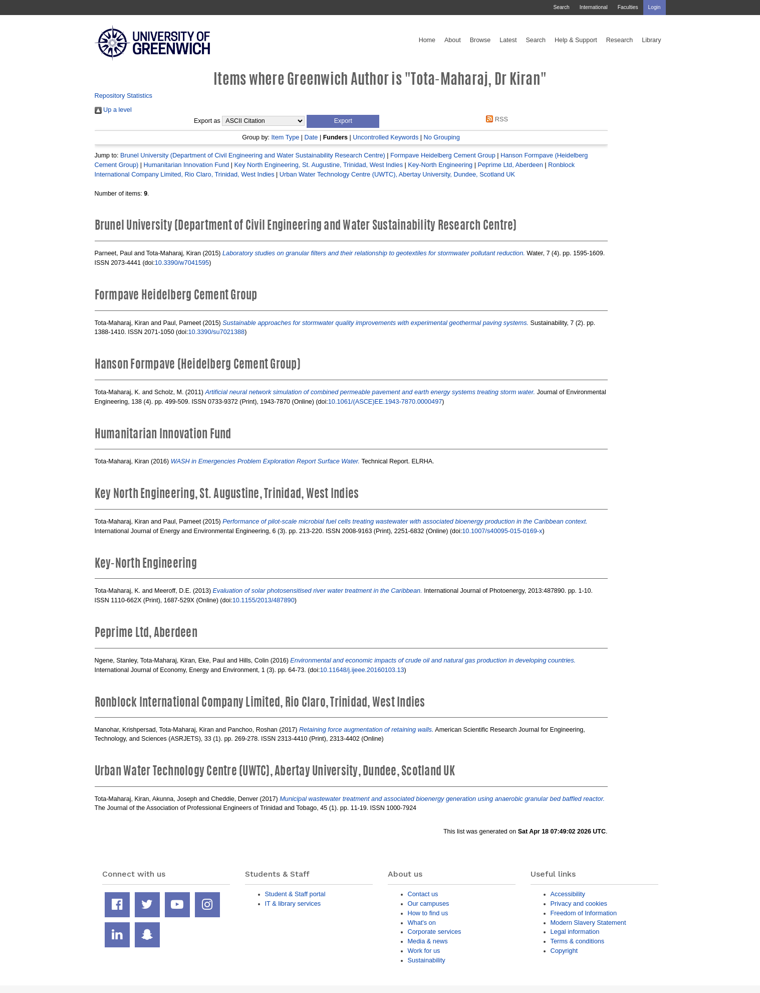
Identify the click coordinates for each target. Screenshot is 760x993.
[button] (343, 121)
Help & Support (576, 40)
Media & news (428, 941)
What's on (422, 922)
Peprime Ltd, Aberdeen (510, 165)
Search (561, 7)
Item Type (286, 137)
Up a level (113, 109)
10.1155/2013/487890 (263, 600)
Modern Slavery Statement (588, 922)
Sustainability (426, 960)
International (594, 7)
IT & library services (293, 903)
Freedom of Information (584, 913)
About (452, 40)
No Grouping (442, 137)
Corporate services (434, 931)
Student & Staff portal (295, 894)
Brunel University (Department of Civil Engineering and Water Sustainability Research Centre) (252, 155)
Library (651, 40)
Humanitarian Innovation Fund (186, 165)
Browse (480, 40)
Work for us (424, 950)
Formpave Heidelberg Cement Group (442, 155)
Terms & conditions (578, 941)
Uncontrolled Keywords (385, 137)
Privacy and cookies (579, 903)
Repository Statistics (124, 95)
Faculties (628, 7)
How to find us (428, 913)
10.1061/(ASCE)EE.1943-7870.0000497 (385, 401)
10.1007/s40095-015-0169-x (502, 531)
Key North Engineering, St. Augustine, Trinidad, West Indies (318, 165)
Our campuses (428, 903)
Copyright (564, 950)
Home (427, 40)
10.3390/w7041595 (182, 262)
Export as (207, 120)
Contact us (423, 894)
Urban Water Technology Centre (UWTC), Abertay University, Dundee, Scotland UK (397, 174)
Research (619, 40)
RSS (495, 119)
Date (311, 137)
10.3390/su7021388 (216, 332)
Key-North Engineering (440, 165)
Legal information (575, 931)
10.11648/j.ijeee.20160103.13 (362, 670)
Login (654, 7)
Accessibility (568, 894)
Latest (508, 40)
